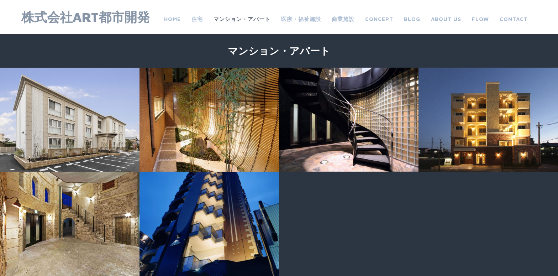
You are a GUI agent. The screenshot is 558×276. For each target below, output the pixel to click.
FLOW (480, 19)
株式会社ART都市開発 (85, 17)
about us (446, 19)
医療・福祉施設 (301, 19)
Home (172, 19)
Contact (514, 19)
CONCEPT (379, 19)
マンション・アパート (242, 19)
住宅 (197, 19)
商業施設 (343, 19)
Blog (412, 19)
